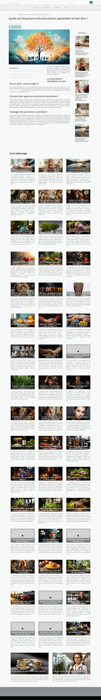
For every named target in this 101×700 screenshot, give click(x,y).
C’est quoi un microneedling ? (77, 417)
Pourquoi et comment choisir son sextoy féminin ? (50, 602)
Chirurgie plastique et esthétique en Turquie (50, 540)
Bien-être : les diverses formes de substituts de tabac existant (50, 294)
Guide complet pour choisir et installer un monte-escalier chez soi (50, 202)
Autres (66, 7)
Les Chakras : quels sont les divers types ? (50, 478)
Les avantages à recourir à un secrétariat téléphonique (23, 232)
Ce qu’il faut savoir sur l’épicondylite (50, 356)
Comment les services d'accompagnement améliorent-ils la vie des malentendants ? (82, 74)
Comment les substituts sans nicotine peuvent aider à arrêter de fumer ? (81, 52)
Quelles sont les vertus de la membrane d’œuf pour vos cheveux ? (50, 572)
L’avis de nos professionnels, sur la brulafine (69, 671)
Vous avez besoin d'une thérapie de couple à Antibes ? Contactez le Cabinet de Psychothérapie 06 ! (82, 97)
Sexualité (35, 7)
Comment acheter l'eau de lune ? (22, 356)
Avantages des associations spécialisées (19, 77)
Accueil (10, 14)
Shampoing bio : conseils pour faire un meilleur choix (50, 509)
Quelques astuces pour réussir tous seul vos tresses (22, 633)
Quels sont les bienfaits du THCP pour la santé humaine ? (23, 263)
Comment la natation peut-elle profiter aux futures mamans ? (22, 294)
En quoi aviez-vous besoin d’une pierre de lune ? (28, 671)
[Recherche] (78, 2)
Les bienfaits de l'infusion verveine (78, 633)
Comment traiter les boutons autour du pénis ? (22, 540)
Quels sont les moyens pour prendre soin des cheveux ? (50, 387)
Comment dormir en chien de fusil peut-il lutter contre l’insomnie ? (22, 419)
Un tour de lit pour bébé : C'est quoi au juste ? (22, 325)
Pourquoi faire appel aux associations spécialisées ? (22, 74)
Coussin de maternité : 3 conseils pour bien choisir (50, 418)
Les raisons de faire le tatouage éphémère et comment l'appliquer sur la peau (78, 295)
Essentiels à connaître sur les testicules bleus (78, 540)
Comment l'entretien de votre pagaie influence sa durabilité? (82, 139)
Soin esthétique (46, 7)
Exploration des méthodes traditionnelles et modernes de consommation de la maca (22, 202)
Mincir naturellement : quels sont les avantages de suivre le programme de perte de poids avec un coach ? (50, 265)
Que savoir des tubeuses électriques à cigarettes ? (78, 447)
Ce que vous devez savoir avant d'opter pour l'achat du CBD (22, 509)
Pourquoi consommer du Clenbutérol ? (78, 387)
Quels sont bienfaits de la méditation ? (22, 571)
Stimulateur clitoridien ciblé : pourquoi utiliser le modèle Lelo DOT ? (50, 634)
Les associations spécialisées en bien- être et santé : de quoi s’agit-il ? (26, 71)
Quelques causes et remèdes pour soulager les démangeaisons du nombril (50, 326)
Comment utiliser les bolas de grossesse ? (78, 356)
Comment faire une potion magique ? (22, 478)
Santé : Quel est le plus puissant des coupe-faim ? (78, 325)
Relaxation (57, 7)
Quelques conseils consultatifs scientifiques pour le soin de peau (22, 388)
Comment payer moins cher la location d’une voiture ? (23, 602)
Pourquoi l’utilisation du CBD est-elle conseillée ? (78, 571)
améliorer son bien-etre (15, 90)
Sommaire (14, 68)
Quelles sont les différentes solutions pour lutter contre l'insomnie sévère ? (78, 202)
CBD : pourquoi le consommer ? (22, 446)
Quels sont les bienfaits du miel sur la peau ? (78, 509)
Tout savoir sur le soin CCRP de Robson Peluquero (78, 602)
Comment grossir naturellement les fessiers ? (50, 232)
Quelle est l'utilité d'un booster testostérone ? (78, 263)
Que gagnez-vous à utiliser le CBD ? (78, 478)
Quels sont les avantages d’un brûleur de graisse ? (50, 447)
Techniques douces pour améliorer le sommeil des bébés (80, 119)
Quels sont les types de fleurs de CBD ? (78, 232)
